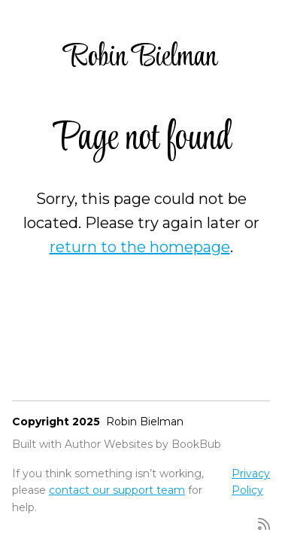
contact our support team (117, 490)
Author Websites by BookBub (143, 444)
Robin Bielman (141, 58)
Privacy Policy (251, 482)
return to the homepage (140, 247)
